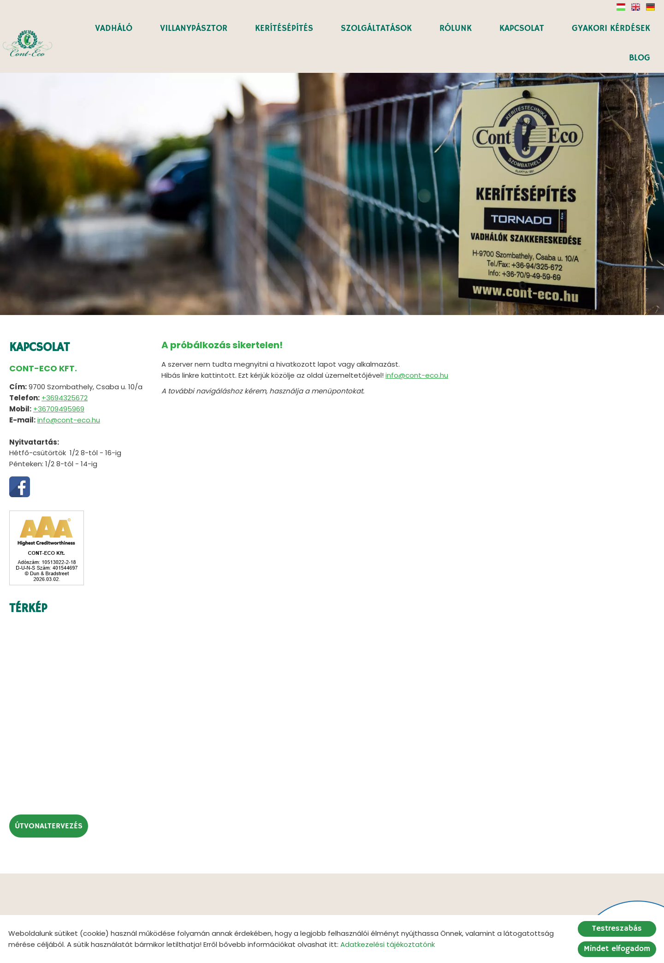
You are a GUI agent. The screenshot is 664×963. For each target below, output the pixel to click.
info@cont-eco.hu (68, 386)
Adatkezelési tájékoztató (335, 911)
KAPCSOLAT (522, 28)
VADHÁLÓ (115, 28)
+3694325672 (65, 364)
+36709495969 (58, 375)
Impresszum (411, 911)
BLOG (639, 57)
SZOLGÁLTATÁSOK (377, 28)
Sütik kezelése (467, 911)
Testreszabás (617, 928)
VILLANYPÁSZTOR (195, 28)
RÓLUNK (456, 28)
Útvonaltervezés (49, 792)
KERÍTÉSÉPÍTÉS (285, 28)
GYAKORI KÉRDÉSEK (611, 28)
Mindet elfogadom (617, 949)
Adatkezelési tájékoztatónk (387, 944)
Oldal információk (251, 911)
